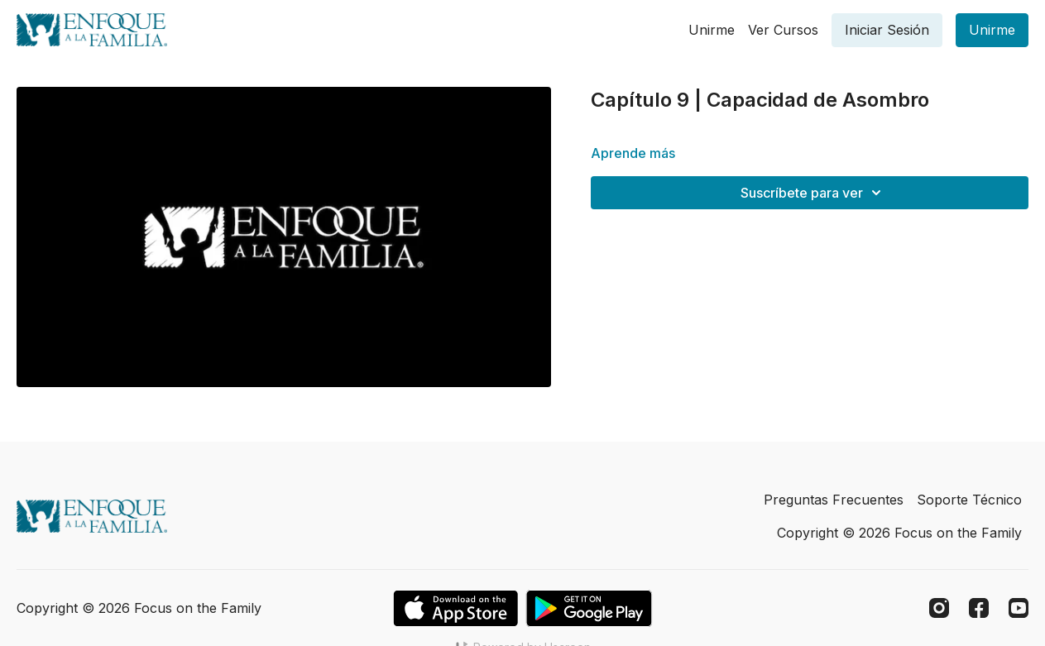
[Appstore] (455, 608)
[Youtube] (1018, 608)
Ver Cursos (783, 30)
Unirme (711, 30)
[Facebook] (979, 608)
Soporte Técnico (969, 499)
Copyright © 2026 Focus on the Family (899, 532)
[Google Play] (589, 608)
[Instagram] (939, 608)
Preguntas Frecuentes (834, 499)
